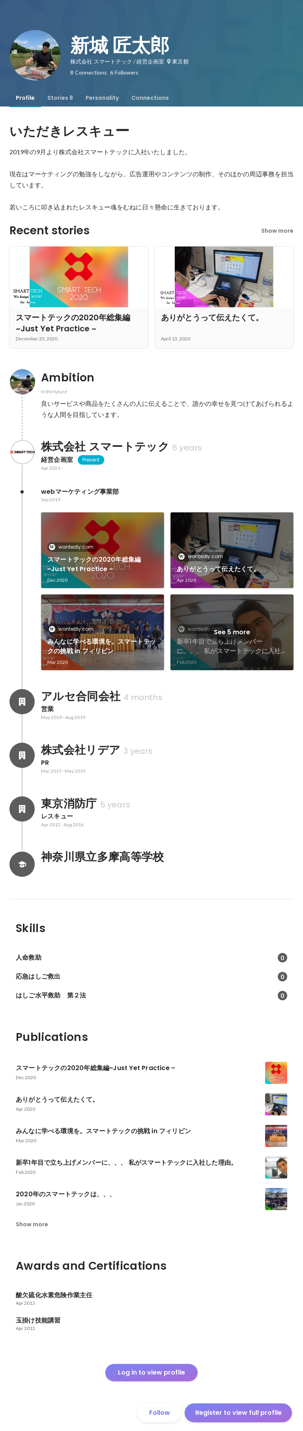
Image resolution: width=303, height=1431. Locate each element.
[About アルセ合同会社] (22, 701)
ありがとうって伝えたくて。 (218, 569)
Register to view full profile (238, 1412)
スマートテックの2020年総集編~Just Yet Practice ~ (94, 564)
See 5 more (232, 632)
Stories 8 (60, 98)
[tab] (25, 97)
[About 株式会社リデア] (22, 755)
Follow (159, 1412)
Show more (277, 231)
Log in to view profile (151, 1372)
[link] (102, 550)
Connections (150, 98)
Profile (25, 98)
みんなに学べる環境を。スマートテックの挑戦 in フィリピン (101, 646)
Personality (102, 98)
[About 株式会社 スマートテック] (22, 452)
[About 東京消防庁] (22, 809)
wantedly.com (73, 547)
